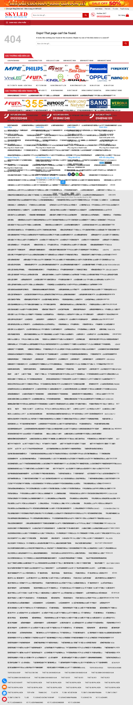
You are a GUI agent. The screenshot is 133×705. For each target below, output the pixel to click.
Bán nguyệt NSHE (86, 60)
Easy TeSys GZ (108, 404)
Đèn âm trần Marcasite (17, 215)
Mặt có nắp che (36, 449)
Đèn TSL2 (81, 369)
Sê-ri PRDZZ (53, 643)
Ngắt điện (35, 474)
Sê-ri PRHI (109, 648)
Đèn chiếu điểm (104, 225)
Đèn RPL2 (49, 349)
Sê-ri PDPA (79, 618)
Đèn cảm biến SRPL (53, 225)
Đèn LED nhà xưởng (47, 294)
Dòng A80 (11, 379)
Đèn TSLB (92, 369)
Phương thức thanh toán (13, 168)
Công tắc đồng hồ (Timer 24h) (19, 195)
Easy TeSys (82, 404)
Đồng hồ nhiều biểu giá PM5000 (74, 389)
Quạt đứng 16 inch (97, 573)
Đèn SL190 (52, 354)
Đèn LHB (79, 314)
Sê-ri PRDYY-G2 (39, 643)
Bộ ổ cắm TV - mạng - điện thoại (20, 85)
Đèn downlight (14, 245)
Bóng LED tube (62, 150)
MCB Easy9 (11, 459)
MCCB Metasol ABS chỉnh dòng (38, 464)
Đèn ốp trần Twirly (52, 329)
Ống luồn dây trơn (51, 523)
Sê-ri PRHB (24, 648)
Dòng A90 (22, 379)
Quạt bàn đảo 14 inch (85, 568)
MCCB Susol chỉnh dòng (89, 464)
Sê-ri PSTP (116, 663)
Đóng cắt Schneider (15, 349)
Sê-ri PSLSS (52, 628)
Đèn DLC (32, 240)
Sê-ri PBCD (12, 618)
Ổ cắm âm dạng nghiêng (71, 483)
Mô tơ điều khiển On (34, 469)
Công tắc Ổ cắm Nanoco (91, 195)
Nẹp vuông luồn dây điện (17, 474)
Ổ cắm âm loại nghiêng (16, 488)
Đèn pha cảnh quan (31, 339)
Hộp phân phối (92, 409)
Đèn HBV (48, 260)
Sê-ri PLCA (103, 628)
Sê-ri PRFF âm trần (88, 643)
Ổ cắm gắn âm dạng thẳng (43, 508)
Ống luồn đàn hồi (14, 523)
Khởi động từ (80, 414)
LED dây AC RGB (28, 424)
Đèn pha (90, 334)
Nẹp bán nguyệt (83, 469)
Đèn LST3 (39, 319)
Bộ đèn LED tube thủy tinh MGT (20, 110)
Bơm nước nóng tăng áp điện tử (34, 125)
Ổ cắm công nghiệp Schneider (104, 498)
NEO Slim (69, 469)
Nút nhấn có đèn (14, 443)
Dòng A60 (81, 374)
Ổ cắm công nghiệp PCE (79, 463)
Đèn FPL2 (21, 255)
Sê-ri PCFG (24, 618)
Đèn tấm (103, 364)
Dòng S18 (39, 394)
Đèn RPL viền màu (34, 314)
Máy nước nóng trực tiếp (66, 454)
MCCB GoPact (84, 459)
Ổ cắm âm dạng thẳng (92, 483)
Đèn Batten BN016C (60, 220)
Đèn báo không (24, 220)
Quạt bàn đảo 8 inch (105, 568)
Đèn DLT (84, 240)
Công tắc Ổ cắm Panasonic (18, 200)
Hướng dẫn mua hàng (12, 171)
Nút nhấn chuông (106, 474)
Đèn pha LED (80, 339)
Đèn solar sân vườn (80, 354)
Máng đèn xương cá (97, 439)
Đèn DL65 (94, 235)
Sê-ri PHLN (64, 623)
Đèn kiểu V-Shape (14, 265)
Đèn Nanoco (64, 324)
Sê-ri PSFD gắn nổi (114, 658)
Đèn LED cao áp (13, 275)
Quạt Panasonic (40, 588)
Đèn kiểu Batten (108, 260)
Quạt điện (44, 573)
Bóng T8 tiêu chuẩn (102, 155)
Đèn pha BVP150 (103, 334)
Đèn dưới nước (40, 245)
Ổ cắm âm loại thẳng (37, 488)
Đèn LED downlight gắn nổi (43, 289)
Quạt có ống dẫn (29, 573)
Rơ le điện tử (100, 598)
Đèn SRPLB (74, 359)
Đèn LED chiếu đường (50, 275)
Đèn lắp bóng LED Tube (69, 265)
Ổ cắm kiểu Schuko (53, 513)
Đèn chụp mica (66, 230)
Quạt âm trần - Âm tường (69, 563)
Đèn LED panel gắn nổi (71, 299)
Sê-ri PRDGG (25, 638)
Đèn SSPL (21, 364)
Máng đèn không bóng (38, 404)
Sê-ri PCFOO (66, 618)
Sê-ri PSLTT (65, 663)
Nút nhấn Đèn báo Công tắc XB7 (102, 478)
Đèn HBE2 (26, 225)
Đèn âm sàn (112, 205)
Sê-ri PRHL (36, 653)
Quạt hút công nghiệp (104, 543)
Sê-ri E (114, 573)
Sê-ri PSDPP (52, 658)
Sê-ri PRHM (48, 653)
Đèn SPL (95, 354)
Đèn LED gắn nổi (111, 289)
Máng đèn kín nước (58, 439)
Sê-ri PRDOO (92, 638)
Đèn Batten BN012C (41, 220)
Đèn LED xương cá (65, 314)
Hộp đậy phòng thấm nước (58, 409)
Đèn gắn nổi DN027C (36, 255)
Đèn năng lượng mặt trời (18, 324)
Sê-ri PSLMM (12, 663)
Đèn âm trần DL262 (38, 210)
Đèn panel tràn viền (107, 329)
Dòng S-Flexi (27, 394)
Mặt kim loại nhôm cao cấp (56, 449)
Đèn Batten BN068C (98, 220)
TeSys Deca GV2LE (96, 668)
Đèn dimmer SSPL (80, 235)
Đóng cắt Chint (70, 379)
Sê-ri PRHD (48, 648)
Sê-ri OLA (65, 613)
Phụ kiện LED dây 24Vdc (39, 553)
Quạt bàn (87, 563)
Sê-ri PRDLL (51, 638)
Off (77, 518)
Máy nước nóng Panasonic (41, 454)
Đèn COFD (112, 195)
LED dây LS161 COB (102, 424)
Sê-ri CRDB (91, 608)
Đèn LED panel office (16, 304)
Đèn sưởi (69, 364)
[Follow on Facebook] (69, 174)
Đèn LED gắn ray (14, 294)
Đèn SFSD (40, 354)
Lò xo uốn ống (108, 394)
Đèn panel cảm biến (87, 329)
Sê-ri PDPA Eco (93, 618)
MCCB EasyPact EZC (67, 459)
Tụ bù (26, 697)
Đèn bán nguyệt (71, 215)
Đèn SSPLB (45, 364)
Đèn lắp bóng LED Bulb (47, 265)
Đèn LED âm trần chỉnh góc (109, 265)
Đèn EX (109, 210)
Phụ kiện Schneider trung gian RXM (41, 558)
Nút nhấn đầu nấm (49, 478)
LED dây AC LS (108, 419)
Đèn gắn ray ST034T (55, 255)
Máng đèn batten (53, 434)
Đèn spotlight (13, 359)
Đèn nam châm (96, 319)
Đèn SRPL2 (62, 359)
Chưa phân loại (14, 190)
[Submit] (86, 15)
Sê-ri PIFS (79, 628)
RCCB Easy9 (68, 598)
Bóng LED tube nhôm (103, 150)
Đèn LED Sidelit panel (16, 309)
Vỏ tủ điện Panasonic (34, 667)
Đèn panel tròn (14, 334)
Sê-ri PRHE (61, 613)
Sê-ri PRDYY (25, 608)
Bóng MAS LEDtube (65, 155)
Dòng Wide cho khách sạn (18, 399)
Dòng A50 (69, 374)
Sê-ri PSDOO (39, 658)
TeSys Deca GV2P (14, 672)
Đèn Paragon (67, 334)
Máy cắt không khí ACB (94, 449)
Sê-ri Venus (12, 668)
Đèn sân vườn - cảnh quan (108, 349)
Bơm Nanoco (12, 125)
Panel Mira (99, 523)
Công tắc (100, 190)
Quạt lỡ (93, 583)
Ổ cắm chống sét (77, 458)
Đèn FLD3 (84, 250)
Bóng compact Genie (114, 125)
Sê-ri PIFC (111, 623)
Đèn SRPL (50, 359)
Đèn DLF (53, 240)
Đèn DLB (11, 240)
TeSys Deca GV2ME (114, 668)
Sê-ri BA (103, 603)
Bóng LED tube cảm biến (82, 150)
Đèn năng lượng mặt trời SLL (43, 324)
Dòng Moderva (111, 389)
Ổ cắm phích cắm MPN (41, 518)
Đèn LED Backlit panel (16, 270)
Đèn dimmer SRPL (62, 235)
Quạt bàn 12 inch (113, 528)
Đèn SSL (11, 364)
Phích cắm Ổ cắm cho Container (94, 528)
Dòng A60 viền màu (96, 374)
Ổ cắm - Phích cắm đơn (34, 483)
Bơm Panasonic (57, 125)
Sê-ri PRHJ (11, 653)
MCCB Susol (71, 464)
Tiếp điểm (30, 692)
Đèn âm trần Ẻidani (77, 210)
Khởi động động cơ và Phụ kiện (58, 414)
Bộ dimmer (59, 110)
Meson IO (118, 429)
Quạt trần (80, 588)
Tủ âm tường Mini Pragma (91, 692)
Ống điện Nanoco (104, 483)
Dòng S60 (64, 394)
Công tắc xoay (84, 200)
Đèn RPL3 (60, 349)
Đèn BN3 (21, 225)
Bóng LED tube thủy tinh (44, 155)
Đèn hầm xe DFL (13, 260)
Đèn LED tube (113, 309)
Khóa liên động (108, 409)
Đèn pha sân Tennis (30, 344)
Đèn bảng (107, 215)
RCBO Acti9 (30, 598)
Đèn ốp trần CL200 (104, 324)
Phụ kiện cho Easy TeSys (62, 543)
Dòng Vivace (88, 394)
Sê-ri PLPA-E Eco (26, 633)
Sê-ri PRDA (91, 633)
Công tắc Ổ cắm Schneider (43, 200)
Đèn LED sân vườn (98, 304)
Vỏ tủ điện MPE (101, 697)
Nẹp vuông (97, 469)
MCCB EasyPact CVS (48, 459)
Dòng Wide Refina (38, 399)
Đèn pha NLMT (13, 344)
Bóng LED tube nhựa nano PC (19, 155)
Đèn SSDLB (111, 359)
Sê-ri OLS (76, 613)
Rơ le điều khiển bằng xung (18, 603)
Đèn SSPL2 (33, 364)
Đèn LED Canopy (112, 270)
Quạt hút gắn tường (16, 583)
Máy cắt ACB (76, 449)
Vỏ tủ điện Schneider (55, 702)
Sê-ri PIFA (88, 623)
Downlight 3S (86, 399)
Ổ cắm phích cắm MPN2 (63, 518)
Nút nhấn (79, 474)
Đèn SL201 (64, 354)
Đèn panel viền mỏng (32, 334)
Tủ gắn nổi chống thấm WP (43, 697)
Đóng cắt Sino (33, 384)
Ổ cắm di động (13, 503)
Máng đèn (27, 434)
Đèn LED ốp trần (85, 294)
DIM (23, 339)
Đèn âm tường (55, 215)
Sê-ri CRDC (104, 608)
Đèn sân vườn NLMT (15, 354)
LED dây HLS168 (71, 424)
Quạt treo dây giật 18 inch (71, 593)
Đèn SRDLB (39, 359)
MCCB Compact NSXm (28, 459)
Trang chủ (42, 692)
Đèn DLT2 (94, 240)
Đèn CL (78, 230)
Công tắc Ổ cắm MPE (70, 195)
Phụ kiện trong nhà (66, 558)
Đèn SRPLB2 (86, 359)
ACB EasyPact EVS (35, 60)
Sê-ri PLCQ (12, 633)
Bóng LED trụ (47, 150)
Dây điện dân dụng (38, 205)
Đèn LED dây (12, 280)
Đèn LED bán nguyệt (36, 270)
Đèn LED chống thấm (71, 275)
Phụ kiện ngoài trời (59, 553)
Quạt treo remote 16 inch (96, 593)
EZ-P (17, 409)
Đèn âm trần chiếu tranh (17, 210)
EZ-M (9, 409)
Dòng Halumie (79, 384)
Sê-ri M (44, 613)
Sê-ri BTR (29, 608)
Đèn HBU (37, 260)
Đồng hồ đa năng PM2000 (109, 384)
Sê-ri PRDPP (105, 638)
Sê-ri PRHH (98, 648)
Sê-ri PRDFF (12, 638)
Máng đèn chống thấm (73, 434)
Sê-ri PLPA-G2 (42, 633)
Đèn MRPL (83, 319)
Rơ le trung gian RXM (80, 603)
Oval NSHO (86, 523)
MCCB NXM (58, 464)
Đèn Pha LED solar (110, 304)
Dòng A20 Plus (56, 374)
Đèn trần (59, 334)
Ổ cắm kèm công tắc (111, 508)
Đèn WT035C (116, 334)
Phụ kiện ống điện (96, 518)
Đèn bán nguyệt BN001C (90, 215)
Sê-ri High (20, 613)
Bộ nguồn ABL (85, 110)
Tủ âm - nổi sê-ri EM (69, 692)
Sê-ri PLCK (115, 593)
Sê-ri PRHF (73, 648)
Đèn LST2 (28, 284)
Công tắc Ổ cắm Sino (66, 200)
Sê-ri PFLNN (12, 623)
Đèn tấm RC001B (14, 369)
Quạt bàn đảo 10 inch (64, 568)
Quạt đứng (68, 573)
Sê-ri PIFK (56, 628)
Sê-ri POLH (67, 633)
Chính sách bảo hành (43, 161)
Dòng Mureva (13, 394)
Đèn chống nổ (33, 195)
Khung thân (94, 419)
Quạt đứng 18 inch (15, 578)
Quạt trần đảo (107, 553)
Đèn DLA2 (115, 235)
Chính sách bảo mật (43, 171)
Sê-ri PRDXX (12, 643)
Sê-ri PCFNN (36, 618)
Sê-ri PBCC (112, 613)
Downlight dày (13, 404)
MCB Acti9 (106, 454)
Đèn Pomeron (95, 344)
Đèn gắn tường (88, 255)
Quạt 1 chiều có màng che (97, 558)
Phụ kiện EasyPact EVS (93, 548)
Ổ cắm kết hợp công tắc (31, 513)
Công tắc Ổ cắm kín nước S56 (46, 195)
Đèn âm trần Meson (37, 215)
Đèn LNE (100, 314)
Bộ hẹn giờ (72, 110)
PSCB (80, 523)
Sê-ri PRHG (85, 648)
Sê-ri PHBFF (38, 623)
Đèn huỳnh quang (91, 260)
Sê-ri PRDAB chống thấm (109, 598)
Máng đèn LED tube (77, 439)
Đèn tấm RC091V (30, 369)
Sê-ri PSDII (85, 618)
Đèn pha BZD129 (14, 339)
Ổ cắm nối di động (95, 513)
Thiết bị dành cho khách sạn (19, 642)
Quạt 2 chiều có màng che (45, 563)
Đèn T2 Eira (81, 364)
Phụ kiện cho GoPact (84, 543)
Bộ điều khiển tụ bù (43, 110)
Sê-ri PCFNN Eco (52, 618)
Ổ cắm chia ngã (28, 493)
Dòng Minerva (96, 389)
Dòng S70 (75, 394)
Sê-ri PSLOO (25, 663)
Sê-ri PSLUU (78, 663)
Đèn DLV (105, 205)
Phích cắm (36, 493)
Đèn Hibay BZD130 (73, 260)
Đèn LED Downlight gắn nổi (18, 289)
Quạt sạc (54, 588)
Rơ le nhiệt (37, 603)
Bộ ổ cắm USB (41, 85)
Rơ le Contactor (84, 598)
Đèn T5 (92, 364)
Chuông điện (29, 190)
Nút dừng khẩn (49, 438)
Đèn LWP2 (50, 319)
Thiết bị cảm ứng (31, 672)
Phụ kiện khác (111, 548)
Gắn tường (39, 409)
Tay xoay (39, 668)
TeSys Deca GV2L (79, 668)
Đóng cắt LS (85, 379)
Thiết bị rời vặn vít (15, 682)
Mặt (117, 404)
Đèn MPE (72, 319)
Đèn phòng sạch (79, 344)
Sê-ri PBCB (99, 613)
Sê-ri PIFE (11, 628)
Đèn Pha (79, 334)
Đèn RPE (11, 349)
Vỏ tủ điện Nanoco (15, 702)
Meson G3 (106, 464)
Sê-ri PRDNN (78, 638)
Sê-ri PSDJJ (98, 653)
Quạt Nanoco (24, 588)
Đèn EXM (73, 250)
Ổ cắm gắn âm (104, 468)
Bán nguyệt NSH (69, 60)
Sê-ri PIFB (99, 588)
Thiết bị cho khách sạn (51, 672)
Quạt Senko (67, 588)
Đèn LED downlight (37, 285)
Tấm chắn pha (26, 668)
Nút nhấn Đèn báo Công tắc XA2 (73, 443)
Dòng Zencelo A (71, 399)
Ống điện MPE (88, 518)
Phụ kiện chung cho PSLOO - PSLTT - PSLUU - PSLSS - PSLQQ (30, 548)
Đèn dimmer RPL (30, 235)
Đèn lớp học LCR (14, 319)
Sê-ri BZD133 (42, 608)
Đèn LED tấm (33, 309)
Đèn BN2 (11, 225)
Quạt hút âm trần (45, 578)
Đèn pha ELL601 (65, 339)
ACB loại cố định (52, 60)
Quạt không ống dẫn (78, 583)
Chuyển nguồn (86, 190)
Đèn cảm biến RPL (34, 225)
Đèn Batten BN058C (79, 220)
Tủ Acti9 (54, 692)
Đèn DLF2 (63, 205)
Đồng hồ (92, 384)
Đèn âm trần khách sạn (98, 210)
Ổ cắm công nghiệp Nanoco (55, 498)
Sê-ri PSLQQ (38, 663)
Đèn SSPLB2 (57, 364)
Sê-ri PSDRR (79, 658)
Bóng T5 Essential (83, 155)
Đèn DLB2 (21, 240)
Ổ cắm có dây (112, 458)
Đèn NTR (76, 324)
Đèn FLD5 (95, 250)
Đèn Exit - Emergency (37, 250)
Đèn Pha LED (94, 339)
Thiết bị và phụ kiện (92, 647)
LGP (97, 429)
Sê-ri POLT (79, 633)
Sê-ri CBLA (55, 608)
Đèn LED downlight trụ (67, 289)
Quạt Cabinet (13, 573)
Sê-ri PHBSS (51, 623)
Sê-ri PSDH (73, 618)
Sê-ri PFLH (107, 618)
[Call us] (77, 174)
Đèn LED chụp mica (110, 240)
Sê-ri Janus (33, 613)
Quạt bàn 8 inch (31, 568)
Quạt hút (30, 578)
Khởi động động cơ (15, 414)
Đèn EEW (83, 245)
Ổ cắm (10, 483)
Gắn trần (27, 374)
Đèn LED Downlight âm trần (85, 285)
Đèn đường (54, 245)
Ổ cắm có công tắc (95, 493)
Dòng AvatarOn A (52, 379)
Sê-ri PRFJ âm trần (107, 643)
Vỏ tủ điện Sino (74, 702)
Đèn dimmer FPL (14, 235)
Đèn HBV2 (58, 260)
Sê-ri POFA (55, 633)
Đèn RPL (21, 314)
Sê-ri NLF (54, 578)
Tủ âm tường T (111, 692)
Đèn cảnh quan (88, 225)
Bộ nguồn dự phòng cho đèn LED (107, 110)
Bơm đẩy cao (95, 85)
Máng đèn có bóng (93, 434)
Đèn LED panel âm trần (50, 299)
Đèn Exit (11, 250)
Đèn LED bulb (54, 270)
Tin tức (107, 9)
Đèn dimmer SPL (46, 235)
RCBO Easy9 (43, 598)
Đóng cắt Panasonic (102, 379)
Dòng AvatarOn (36, 379)
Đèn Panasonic (70, 329)
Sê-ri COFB (79, 608)
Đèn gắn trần (72, 255)
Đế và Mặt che (69, 205)
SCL (94, 603)
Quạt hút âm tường (83, 578)
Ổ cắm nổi (68, 513)
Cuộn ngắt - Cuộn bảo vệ (17, 205)
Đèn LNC (89, 314)
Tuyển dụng (124, 9)
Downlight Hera (46, 404)
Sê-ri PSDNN (26, 658)
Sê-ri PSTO (103, 663)
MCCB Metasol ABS (15, 464)
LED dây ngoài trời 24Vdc (58, 429)
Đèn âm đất (99, 205)
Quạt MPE (11, 588)
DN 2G (44, 374)
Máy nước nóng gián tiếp (17, 454)
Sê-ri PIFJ (45, 628)
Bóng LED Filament (15, 150)
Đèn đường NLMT (69, 245)
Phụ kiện (21, 503)
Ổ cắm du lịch (89, 503)
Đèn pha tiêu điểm (49, 344)
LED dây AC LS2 (13, 424)
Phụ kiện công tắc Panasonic (68, 548)
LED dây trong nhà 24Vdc (81, 394)
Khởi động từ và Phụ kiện (50, 419)
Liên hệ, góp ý (9, 164)
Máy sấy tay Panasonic (89, 454)
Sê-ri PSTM (91, 663)
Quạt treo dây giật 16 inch (46, 593)
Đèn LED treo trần (96, 309)
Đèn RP (117, 344)
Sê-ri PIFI (34, 593)
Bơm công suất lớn (58, 85)
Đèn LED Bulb (96, 270)
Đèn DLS (74, 240)
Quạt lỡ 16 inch (107, 583)
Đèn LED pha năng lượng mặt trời (73, 304)
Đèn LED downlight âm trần (59, 285)
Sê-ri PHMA (76, 623)
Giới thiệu (98, 9)
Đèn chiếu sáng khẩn (16, 230)
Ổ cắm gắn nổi (63, 508)
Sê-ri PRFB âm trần (70, 643)
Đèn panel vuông (51, 334)
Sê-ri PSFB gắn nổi (95, 623)
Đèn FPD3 (116, 250)
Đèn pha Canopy (49, 339)
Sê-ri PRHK (24, 653)
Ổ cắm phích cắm (112, 513)
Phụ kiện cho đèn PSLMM (38, 543)
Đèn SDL (30, 354)
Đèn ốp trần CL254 (15, 329)
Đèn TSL (71, 369)
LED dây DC (42, 424)
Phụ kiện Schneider (15, 558)
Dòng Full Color (49, 384)
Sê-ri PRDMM (65, 638)
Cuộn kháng (114, 200)
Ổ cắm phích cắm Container (18, 518)
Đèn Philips (64, 344)
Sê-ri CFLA (67, 608)
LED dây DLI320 (56, 424)
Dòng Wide (101, 394)
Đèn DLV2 (116, 240)
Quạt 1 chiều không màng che (19, 563)
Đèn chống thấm (49, 230)
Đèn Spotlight (108, 319)
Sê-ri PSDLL (111, 653)
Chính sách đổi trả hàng (44, 168)
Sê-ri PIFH (22, 628)
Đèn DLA (105, 235)
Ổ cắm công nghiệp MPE (31, 498)
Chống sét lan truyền (70, 150)
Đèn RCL (108, 344)
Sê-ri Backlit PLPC (15, 608)
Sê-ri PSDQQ (66, 658)
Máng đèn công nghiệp (16, 439)
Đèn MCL (61, 319)
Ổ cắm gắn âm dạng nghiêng (18, 508)
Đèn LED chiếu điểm (30, 275)
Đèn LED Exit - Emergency (90, 289)
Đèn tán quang (46, 369)
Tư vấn (115, 9)
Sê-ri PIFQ (68, 628)
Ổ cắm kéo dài (13, 513)
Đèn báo (118, 215)
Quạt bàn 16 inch (14, 568)
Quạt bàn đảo (46, 533)
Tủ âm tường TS (14, 697)
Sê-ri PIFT (91, 628)
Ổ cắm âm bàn (52, 483)
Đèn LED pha (51, 304)
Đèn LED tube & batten (45, 279)
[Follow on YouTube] (80, 174)
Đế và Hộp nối (55, 205)
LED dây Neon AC (14, 429)
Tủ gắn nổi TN (86, 697)
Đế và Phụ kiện (84, 205)
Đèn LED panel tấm (35, 304)
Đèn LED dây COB (80, 280)
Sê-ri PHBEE (25, 623)
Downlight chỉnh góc (105, 399)
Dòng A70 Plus (113, 374)
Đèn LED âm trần (88, 265)
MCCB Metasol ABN (101, 459)
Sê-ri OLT (87, 613)
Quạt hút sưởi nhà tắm (56, 583)
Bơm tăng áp (72, 125)
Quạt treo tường (15, 598)
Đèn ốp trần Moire (33, 329)
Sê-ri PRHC (36, 648)
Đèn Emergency (97, 245)
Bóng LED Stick (32, 150)
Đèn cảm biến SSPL (71, 225)
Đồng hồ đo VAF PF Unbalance (46, 354)
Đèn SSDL (98, 359)
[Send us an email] (73, 174)
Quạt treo (27, 593)
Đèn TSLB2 (104, 369)
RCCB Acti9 (55, 598)
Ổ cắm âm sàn (75, 488)
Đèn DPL (27, 245)
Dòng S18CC (52, 394)
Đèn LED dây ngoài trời (99, 280)
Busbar (117, 155)
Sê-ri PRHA (12, 648)
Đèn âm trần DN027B (58, 210)
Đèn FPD (106, 250)
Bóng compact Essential (91, 125)
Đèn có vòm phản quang (95, 230)
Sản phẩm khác (13, 60)
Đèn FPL (11, 255)
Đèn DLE (42, 240)
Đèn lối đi (110, 279)
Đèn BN (112, 220)
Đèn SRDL (26, 359)
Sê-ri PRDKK (38, 638)
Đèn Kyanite (29, 265)
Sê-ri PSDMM (12, 658)
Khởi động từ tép (29, 419)
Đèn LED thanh (48, 309)
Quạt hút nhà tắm (35, 583)
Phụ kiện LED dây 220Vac (17, 553)
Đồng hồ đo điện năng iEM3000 (19, 389)
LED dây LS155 (86, 424)
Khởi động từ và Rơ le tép (74, 419)
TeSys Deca (51, 668)
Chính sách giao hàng (44, 164)
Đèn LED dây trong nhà (16, 249)
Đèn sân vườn (73, 349)
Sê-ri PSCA (61, 618)
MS (47, 469)
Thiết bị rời (65, 677)
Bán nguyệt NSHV (104, 60)
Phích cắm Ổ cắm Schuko (17, 533)
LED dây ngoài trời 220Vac (34, 394)
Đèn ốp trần (88, 324)
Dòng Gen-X (65, 384)
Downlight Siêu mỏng (65, 369)
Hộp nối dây (77, 409)
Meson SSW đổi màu (15, 469)
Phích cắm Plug (37, 533)
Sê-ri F (10, 613)
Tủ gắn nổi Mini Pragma (67, 697)
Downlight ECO (30, 404)
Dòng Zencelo (54, 399)
